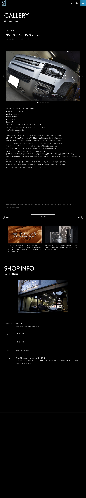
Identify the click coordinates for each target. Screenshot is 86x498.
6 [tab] (45, 102)
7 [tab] (47, 102)
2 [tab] (38, 102)
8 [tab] (48, 102)
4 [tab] (42, 102)
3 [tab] (40, 102)
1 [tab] (37, 102)
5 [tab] (43, 102)
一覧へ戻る (43, 217)
